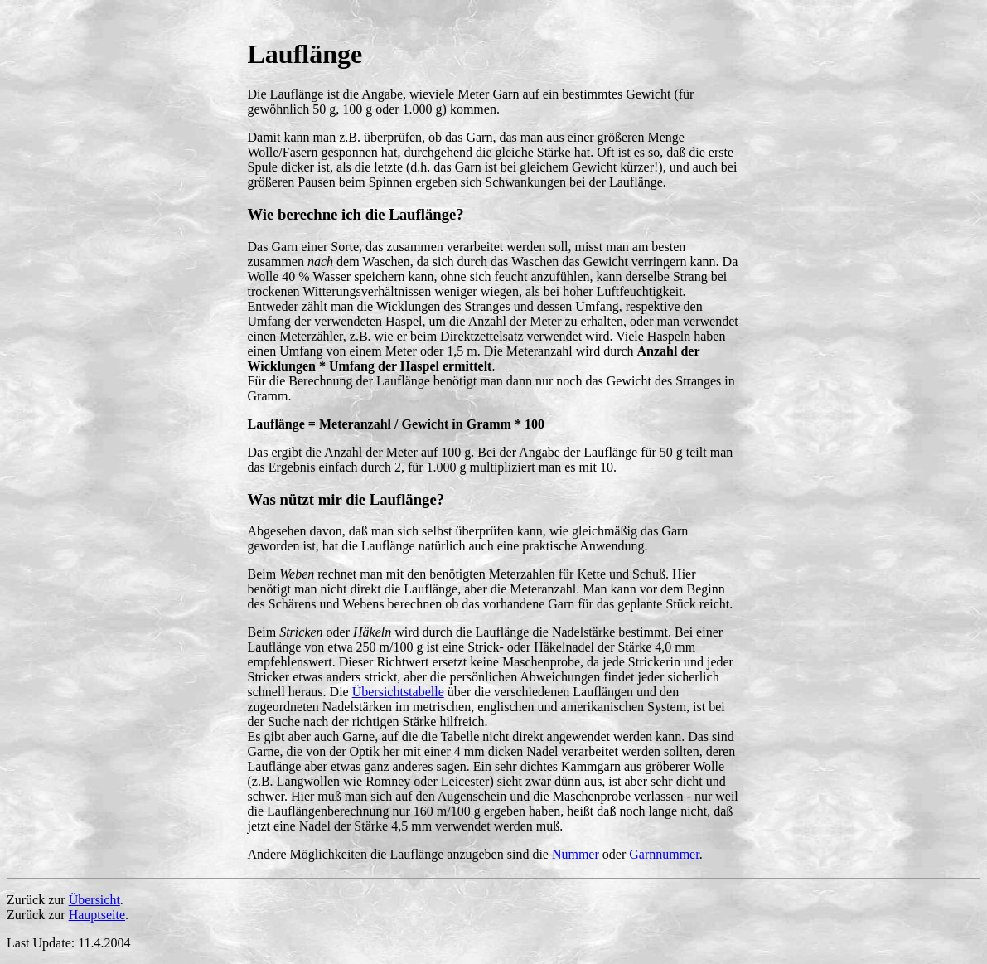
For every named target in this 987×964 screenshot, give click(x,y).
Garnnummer (664, 854)
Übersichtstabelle (398, 692)
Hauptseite (97, 915)
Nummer (575, 854)
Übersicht (94, 900)
